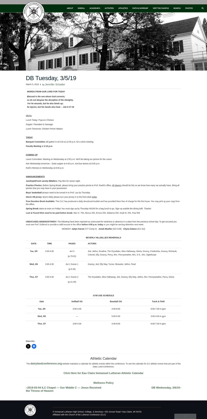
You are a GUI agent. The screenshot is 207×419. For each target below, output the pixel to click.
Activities (109, 8)
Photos (189, 8)
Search (177, 8)
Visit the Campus (161, 8)
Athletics (123, 8)
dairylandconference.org (46, 363)
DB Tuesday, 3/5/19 (51, 78)
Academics (94, 8)
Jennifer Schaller (55, 84)
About (70, 8)
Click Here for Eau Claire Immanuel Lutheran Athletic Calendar (103, 373)
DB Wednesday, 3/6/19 (165, 387)
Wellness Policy (103, 382)
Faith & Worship (140, 8)
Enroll (81, 8)
